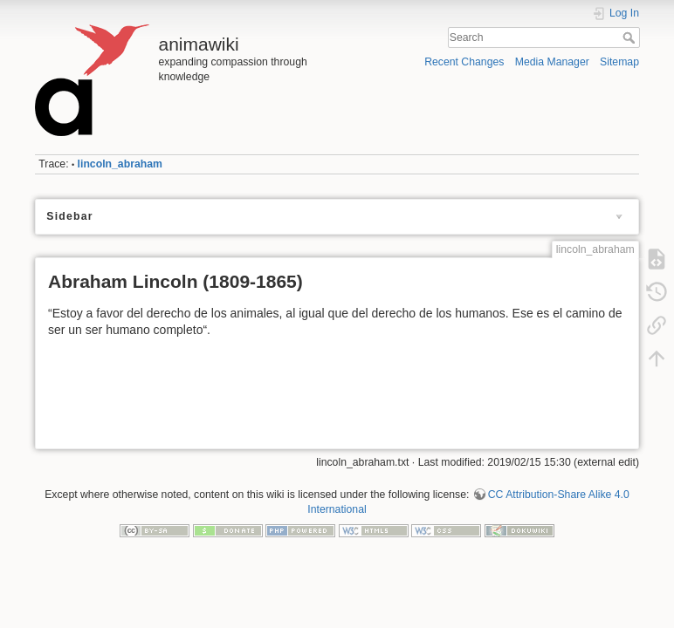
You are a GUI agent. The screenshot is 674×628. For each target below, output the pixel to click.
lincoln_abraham (120, 164)
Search (630, 37)
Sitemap (619, 62)
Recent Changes (464, 62)
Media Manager (552, 62)
